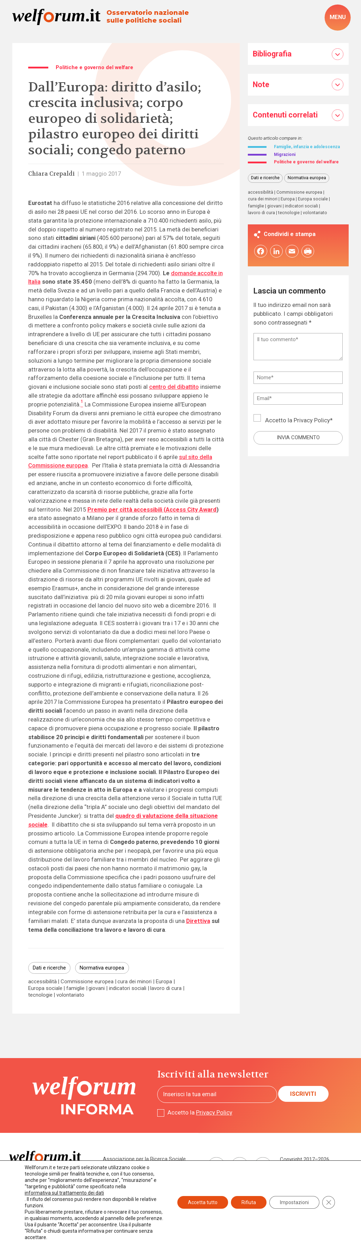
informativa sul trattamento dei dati (64, 1193)
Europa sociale (45, 988)
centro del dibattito (174, 387)
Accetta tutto (203, 1202)
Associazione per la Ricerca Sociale (144, 1159)
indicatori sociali (127, 988)
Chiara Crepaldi (51, 173)
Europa (164, 981)
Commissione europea (87, 981)
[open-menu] (337, 17)
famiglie (75, 988)
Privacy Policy (312, 435)
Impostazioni (294, 1202)
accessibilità (42, 981)
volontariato (70, 995)
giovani (96, 988)
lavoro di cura (166, 988)
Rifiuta (248, 1202)
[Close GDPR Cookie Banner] (328, 1202)
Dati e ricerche (49, 968)
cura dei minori (134, 981)
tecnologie (40, 995)
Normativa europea (102, 968)
